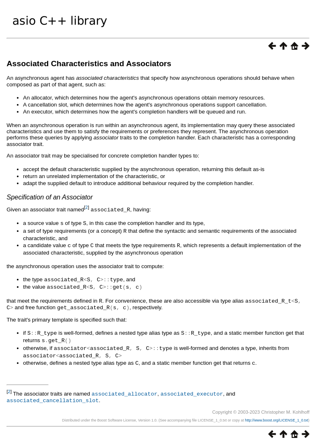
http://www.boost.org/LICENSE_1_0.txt (276, 414)
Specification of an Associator (50, 197)
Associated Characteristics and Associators (89, 63)
